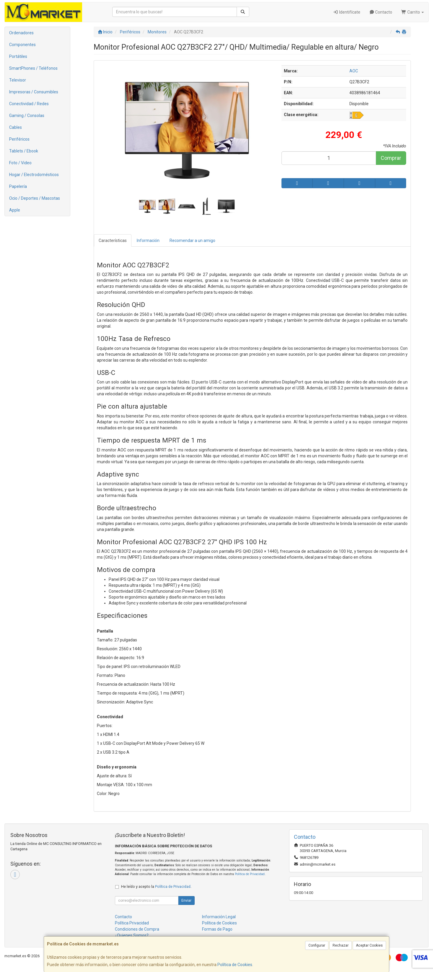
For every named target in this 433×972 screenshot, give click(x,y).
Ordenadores (21, 32)
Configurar (316, 945)
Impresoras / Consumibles (33, 92)
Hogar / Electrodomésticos (34, 174)
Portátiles (18, 56)
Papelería (18, 186)
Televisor (17, 80)
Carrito (412, 12)
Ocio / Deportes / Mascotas (34, 198)
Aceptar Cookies (369, 945)
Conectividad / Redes (29, 103)
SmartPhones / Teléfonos (33, 68)
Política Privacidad (132, 923)
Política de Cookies (234, 964)
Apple (14, 210)
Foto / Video (20, 162)
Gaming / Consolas (26, 115)
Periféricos (19, 139)
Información (148, 240)
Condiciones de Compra (137, 929)
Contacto (381, 12)
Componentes (22, 44)
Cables (15, 127)
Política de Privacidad (250, 874)
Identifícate (346, 12)
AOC (353, 71)
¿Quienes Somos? (132, 935)
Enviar (186, 900)
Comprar (391, 158)
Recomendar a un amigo (192, 240)
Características (113, 240)
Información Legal (219, 916)
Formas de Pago (217, 929)
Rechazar (341, 945)
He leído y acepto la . (156, 886)
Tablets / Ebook (23, 151)
